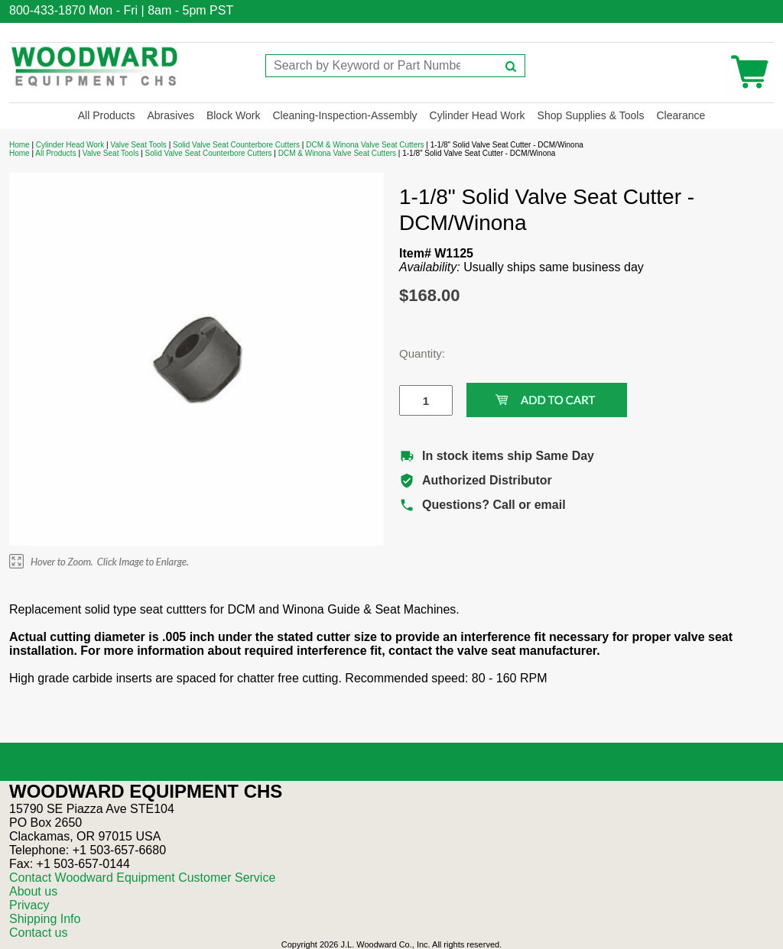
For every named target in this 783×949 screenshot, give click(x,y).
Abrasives (170, 115)
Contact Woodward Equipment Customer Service (142, 877)
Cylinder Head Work (477, 115)
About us (33, 891)
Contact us (38, 932)
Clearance (680, 115)
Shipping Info (44, 918)
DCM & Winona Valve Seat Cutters (365, 145)
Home (19, 145)
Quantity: (414, 353)
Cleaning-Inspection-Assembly (344, 115)
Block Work (233, 115)
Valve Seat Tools (138, 145)
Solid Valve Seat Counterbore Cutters (236, 145)
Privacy (29, 905)
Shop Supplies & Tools (591, 115)
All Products (106, 115)
